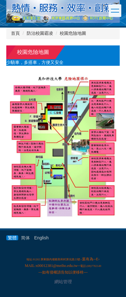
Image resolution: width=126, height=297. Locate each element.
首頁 (15, 33)
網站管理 (63, 281)
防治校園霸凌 (40, 33)
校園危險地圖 (73, 33)
